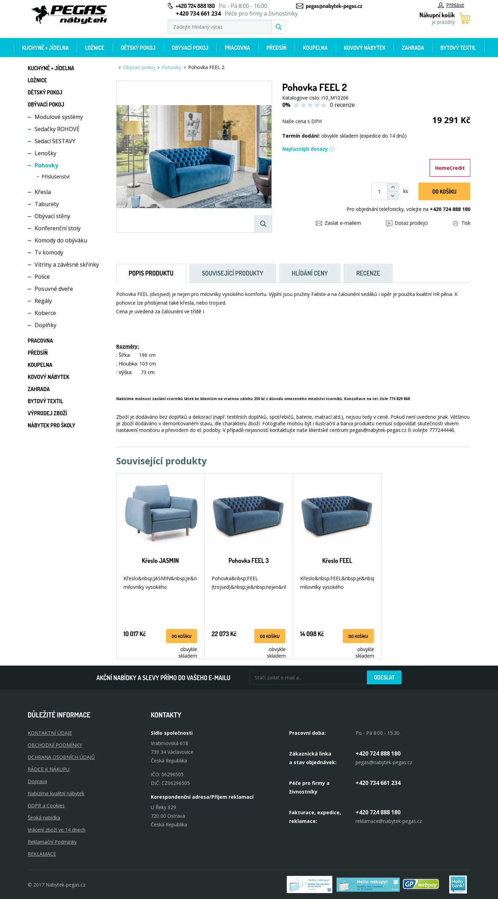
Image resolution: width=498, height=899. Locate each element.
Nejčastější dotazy (308, 149)
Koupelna (315, 47)
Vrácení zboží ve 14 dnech (56, 829)
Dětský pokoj (138, 47)
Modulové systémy (59, 117)
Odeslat (384, 677)
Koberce (45, 313)
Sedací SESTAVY (55, 141)
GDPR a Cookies (46, 805)
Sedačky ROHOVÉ (57, 129)
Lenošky (45, 153)
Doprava (37, 781)
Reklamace (42, 854)
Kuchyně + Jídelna (45, 47)
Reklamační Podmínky (52, 841)
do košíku (181, 636)
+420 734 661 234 (378, 783)
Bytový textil (458, 47)
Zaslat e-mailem (338, 223)
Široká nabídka (44, 817)
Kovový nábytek (364, 47)
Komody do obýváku (61, 240)
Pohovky (46, 165)
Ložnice (94, 47)
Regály (43, 301)
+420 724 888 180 (195, 5)
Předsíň (276, 47)
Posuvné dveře (54, 289)
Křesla (43, 192)
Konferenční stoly (58, 228)
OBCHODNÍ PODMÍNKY (55, 745)
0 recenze (342, 105)
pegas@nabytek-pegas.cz (334, 5)
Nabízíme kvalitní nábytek (56, 793)
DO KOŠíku (444, 191)
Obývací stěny (52, 216)
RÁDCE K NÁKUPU (49, 769)
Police (42, 276)
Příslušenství (56, 176)
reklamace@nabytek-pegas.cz (389, 821)
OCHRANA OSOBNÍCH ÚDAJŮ (61, 757)
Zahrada (413, 47)
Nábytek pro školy (51, 425)
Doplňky (45, 325)
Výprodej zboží (47, 413)
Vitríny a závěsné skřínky (67, 264)
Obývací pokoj (190, 47)
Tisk (461, 223)
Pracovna (237, 47)
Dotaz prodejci (407, 223)
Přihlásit (451, 5)
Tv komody (49, 252)
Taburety (47, 204)
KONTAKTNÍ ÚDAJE (50, 733)
